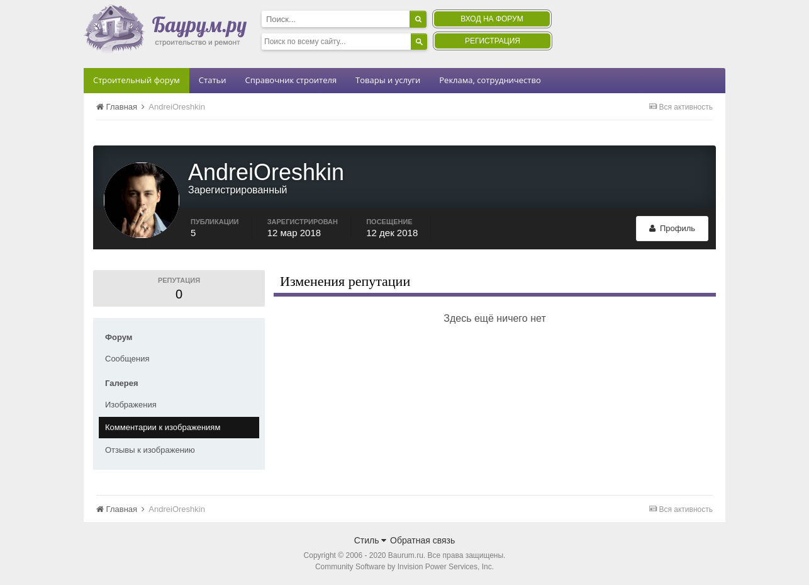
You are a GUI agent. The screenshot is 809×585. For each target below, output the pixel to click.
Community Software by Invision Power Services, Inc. (404, 566)
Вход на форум (491, 18)
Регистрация (492, 41)
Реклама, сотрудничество (489, 80)
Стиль (370, 540)
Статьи (212, 80)
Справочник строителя (291, 80)
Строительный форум (136, 80)
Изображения (131, 404)
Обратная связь (422, 540)
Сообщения (127, 358)
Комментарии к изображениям (162, 427)
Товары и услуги (387, 80)
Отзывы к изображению (150, 450)
